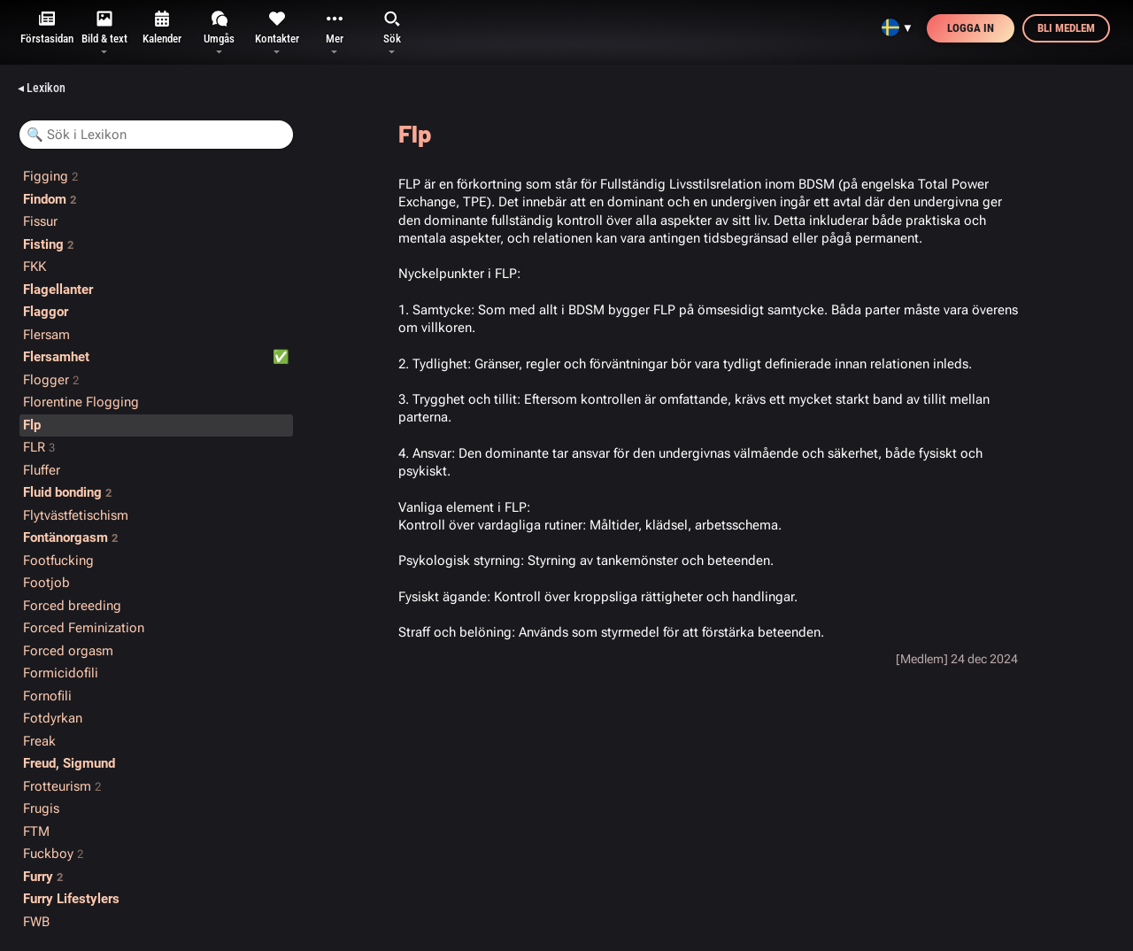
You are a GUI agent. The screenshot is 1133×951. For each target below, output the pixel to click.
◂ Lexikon (42, 88)
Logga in (970, 28)
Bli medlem (1066, 28)
